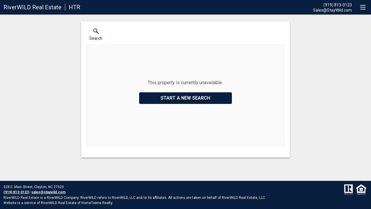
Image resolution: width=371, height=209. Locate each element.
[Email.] (332, 9)
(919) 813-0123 (16, 192)
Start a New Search (185, 98)
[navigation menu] (363, 7)
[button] (96, 35)
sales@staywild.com (48, 192)
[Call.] (332, 4)
